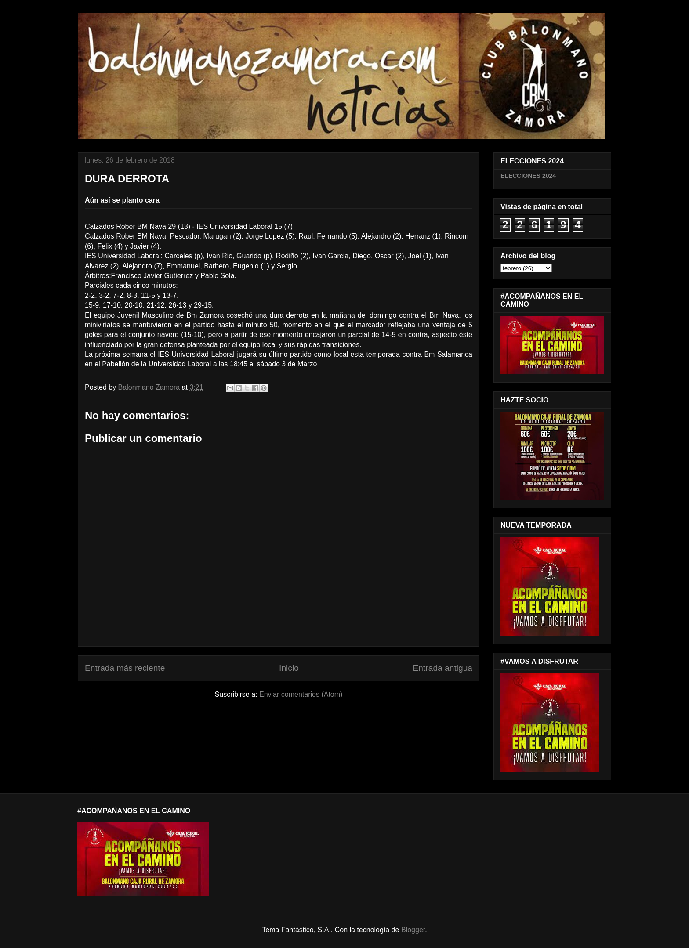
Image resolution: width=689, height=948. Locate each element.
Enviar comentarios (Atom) (300, 694)
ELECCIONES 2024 (528, 175)
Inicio (289, 668)
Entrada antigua (442, 668)
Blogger (413, 930)
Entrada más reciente (125, 668)
